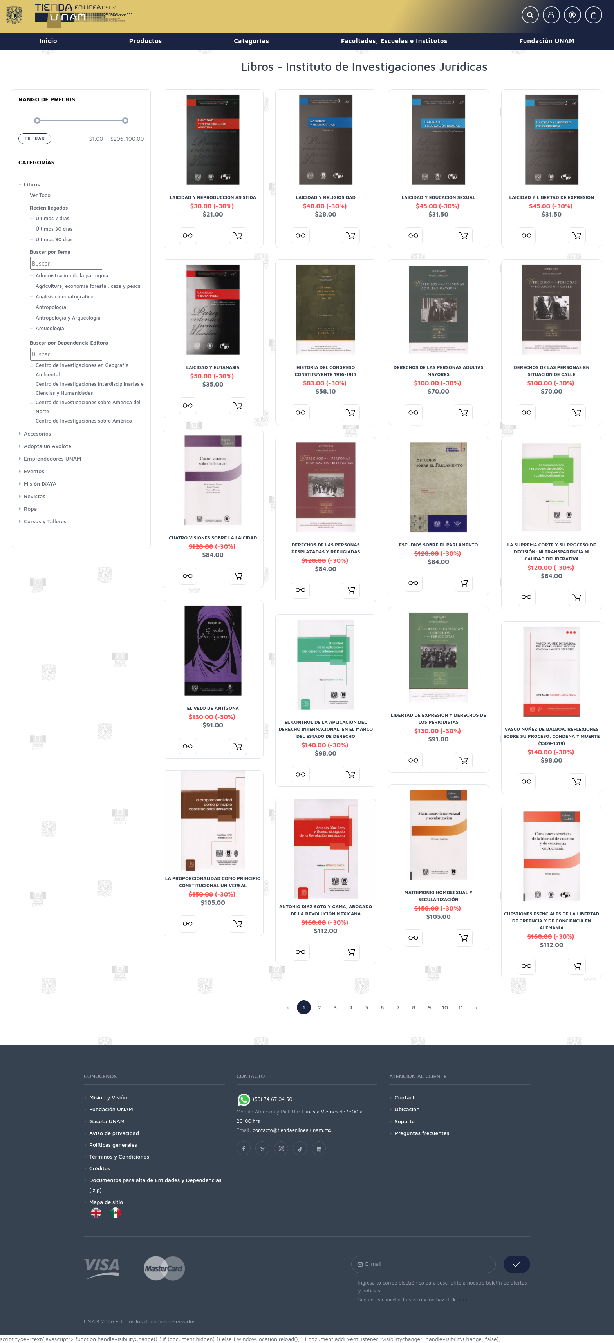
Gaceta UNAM (107, 1121)
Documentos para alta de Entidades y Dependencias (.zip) (155, 1185)
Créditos (99, 1168)
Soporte (405, 1121)
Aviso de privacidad (114, 1133)
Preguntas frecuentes (422, 1133)
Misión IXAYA (40, 483)
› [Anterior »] (476, 1007)
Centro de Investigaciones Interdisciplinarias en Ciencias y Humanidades (91, 388)
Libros (32, 184)
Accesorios (37, 433)
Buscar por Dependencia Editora (69, 343)
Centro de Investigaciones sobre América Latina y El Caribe (84, 425)
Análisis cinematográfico (65, 296)
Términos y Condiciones (119, 1156)
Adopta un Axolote (47, 446)
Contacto (406, 1097)
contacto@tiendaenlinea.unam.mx (292, 1130)
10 (445, 1007)
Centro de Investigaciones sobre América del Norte (88, 406)
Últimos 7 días (52, 218)
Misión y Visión (108, 1097)
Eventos (34, 471)
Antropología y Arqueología (68, 318)
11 (460, 1007)
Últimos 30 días (54, 229)
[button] (530, 14)
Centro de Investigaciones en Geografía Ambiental (82, 369)
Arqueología (50, 328)
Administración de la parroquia (72, 275)
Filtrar (35, 138)
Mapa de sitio (106, 1201)
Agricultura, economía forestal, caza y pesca (88, 286)
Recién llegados (49, 207)
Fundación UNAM (111, 1109)
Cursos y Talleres (45, 521)
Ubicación (407, 1109)
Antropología (51, 307)
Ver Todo (40, 195)
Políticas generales (113, 1144)
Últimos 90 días (54, 239)
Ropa (30, 508)
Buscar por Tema (50, 252)
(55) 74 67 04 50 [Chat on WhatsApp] (265, 1099)
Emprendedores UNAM (52, 458)
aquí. (462, 1299)
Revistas (34, 496)
